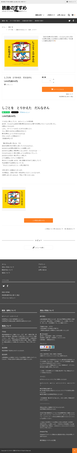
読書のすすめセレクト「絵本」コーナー (26, 29)
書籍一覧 (5, 21)
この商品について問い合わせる (54, 229)
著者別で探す (39, 21)
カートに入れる (57, 89)
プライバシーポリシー (8, 298)
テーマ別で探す (15, 21)
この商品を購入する (38, 220)
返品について (69, 94)
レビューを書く (38, 247)
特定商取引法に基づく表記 (66, 96)
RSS (3, 292)
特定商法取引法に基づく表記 (10, 295)
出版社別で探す (27, 21)
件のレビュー (25, 112)
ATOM (8, 292)
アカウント (71, 1)
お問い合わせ (61, 15)
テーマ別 (10, 29)
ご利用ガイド (51, 15)
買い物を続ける (70, 229)
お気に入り (8, 85)
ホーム (3, 27)
